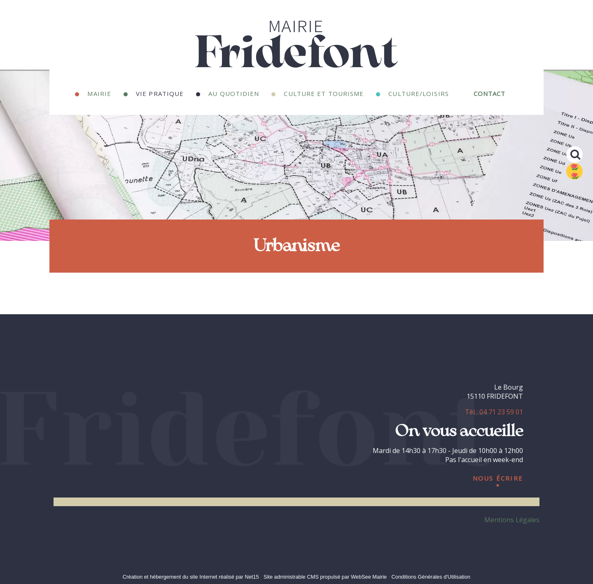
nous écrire (498, 477)
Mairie (99, 92)
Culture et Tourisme (324, 92)
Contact (490, 92)
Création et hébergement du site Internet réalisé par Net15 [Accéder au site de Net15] (191, 577)
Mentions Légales (511, 519)
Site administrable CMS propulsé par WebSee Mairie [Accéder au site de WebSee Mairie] (325, 577)
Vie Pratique (160, 92)
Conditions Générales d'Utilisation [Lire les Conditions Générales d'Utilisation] (431, 577)
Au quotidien (233, 92)
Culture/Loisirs (418, 92)
